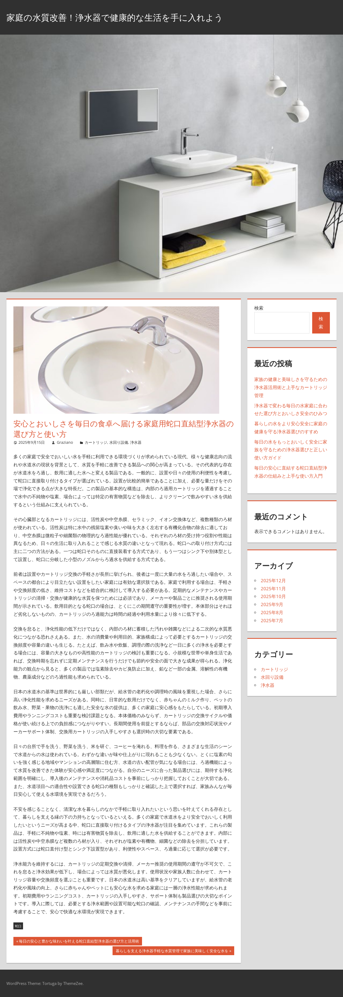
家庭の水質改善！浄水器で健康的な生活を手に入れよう (128, 17)
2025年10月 (273, 596)
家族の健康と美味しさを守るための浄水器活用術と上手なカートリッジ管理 (290, 387)
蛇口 (18, 926)
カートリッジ (96, 442)
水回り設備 (118, 442)
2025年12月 (273, 580)
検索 (258, 308)
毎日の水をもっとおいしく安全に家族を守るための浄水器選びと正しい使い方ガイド (290, 450)
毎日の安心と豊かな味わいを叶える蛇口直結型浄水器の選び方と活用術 (79, 942)
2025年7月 (272, 620)
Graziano (65, 442)
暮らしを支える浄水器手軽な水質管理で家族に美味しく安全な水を (171, 951)
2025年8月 (272, 612)
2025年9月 (272, 604)
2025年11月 (273, 588)
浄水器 (135, 442)
